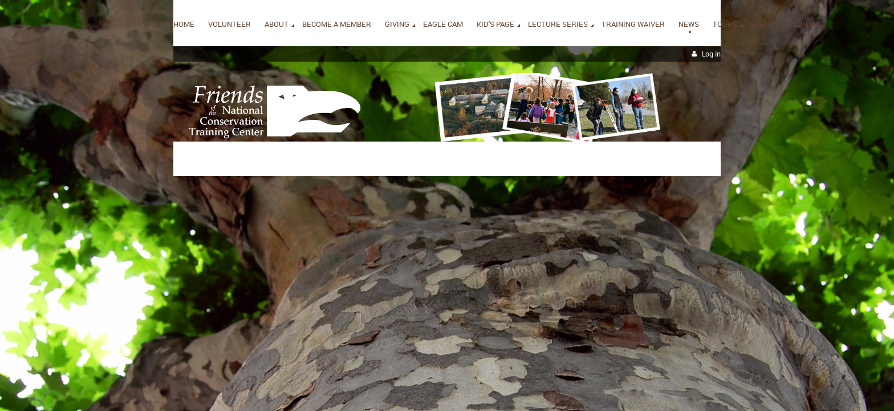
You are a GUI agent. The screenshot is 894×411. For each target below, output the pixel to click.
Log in (711, 54)
